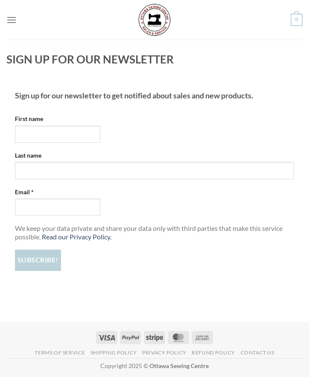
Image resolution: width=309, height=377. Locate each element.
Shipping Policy (113, 352)
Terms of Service (60, 352)
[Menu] (11, 19)
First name (29, 118)
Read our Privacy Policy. (76, 237)
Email (24, 192)
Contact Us (257, 352)
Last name (28, 155)
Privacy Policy (164, 352)
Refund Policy (213, 352)
